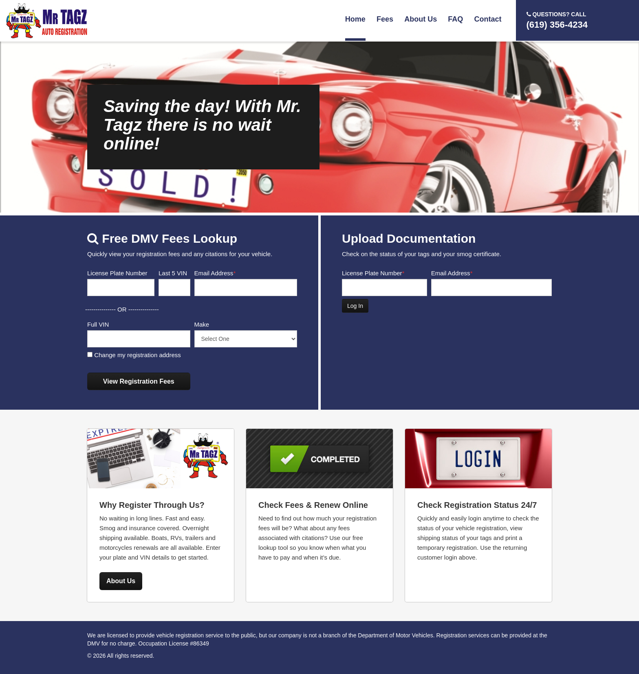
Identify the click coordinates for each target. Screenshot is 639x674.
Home (355, 19)
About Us (420, 19)
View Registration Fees (138, 381)
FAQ (455, 19)
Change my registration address (134, 354)
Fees (385, 19)
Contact (488, 19)
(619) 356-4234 (557, 20)
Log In (355, 306)
